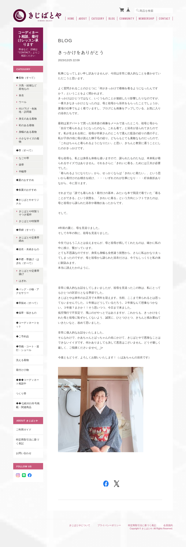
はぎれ (22, 280)
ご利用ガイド (23, 429)
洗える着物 (22, 359)
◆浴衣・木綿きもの (27, 249)
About (83, 18)
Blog (112, 18)
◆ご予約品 (22, 336)
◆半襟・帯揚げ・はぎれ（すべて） (27, 261)
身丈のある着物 (28, 118)
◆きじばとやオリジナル (27, 201)
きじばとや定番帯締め (29, 239)
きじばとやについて (79, 525)
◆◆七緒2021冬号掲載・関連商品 (27, 405)
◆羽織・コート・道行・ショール (27, 348)
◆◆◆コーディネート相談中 (27, 381)
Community (126, 18)
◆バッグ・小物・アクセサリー (27, 291)
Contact (164, 18)
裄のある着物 (26, 125)
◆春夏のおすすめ (26, 189)
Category (98, 18)
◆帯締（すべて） (26, 229)
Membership (146, 18)
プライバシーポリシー (109, 525)
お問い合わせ (23, 453)
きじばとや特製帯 (29, 221)
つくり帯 (21, 393)
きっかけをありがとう (81, 52)
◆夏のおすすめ (25, 179)
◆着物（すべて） (26, 77)
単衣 (21, 95)
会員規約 (168, 525)
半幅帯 (22, 171)
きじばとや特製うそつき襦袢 (29, 213)
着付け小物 (22, 369)
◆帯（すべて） (25, 150)
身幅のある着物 (28, 131)
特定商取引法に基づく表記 (27, 441)
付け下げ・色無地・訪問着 (28, 110)
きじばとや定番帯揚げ (29, 272)
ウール (22, 102)
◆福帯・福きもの (26, 312)
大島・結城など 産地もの (29, 87)
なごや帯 (24, 158)
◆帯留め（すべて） (27, 302)
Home (71, 18)
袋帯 (21, 164)
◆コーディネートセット (27, 324)
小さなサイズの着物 (29, 140)
